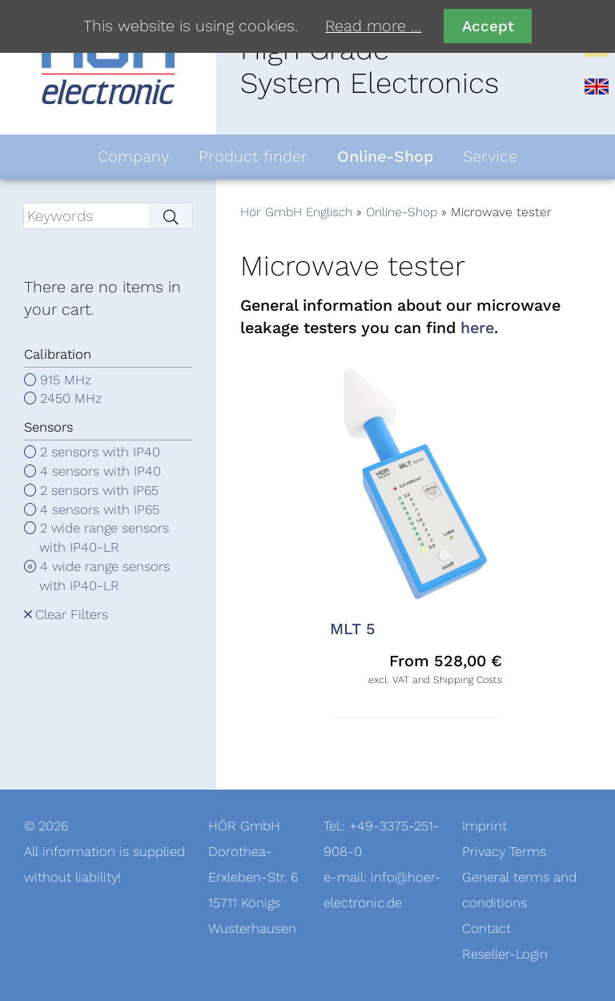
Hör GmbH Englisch (296, 212)
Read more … (373, 26)
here (477, 328)
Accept (488, 26)
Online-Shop (401, 212)
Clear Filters (71, 614)
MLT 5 (353, 629)
